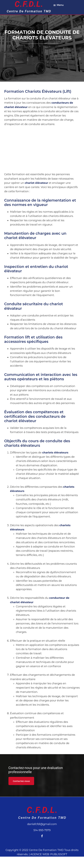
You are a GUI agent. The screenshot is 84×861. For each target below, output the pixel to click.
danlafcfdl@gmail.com (42, 824)
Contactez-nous (21, 781)
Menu (60, 5)
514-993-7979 (41, 830)
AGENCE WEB (39, 854)
